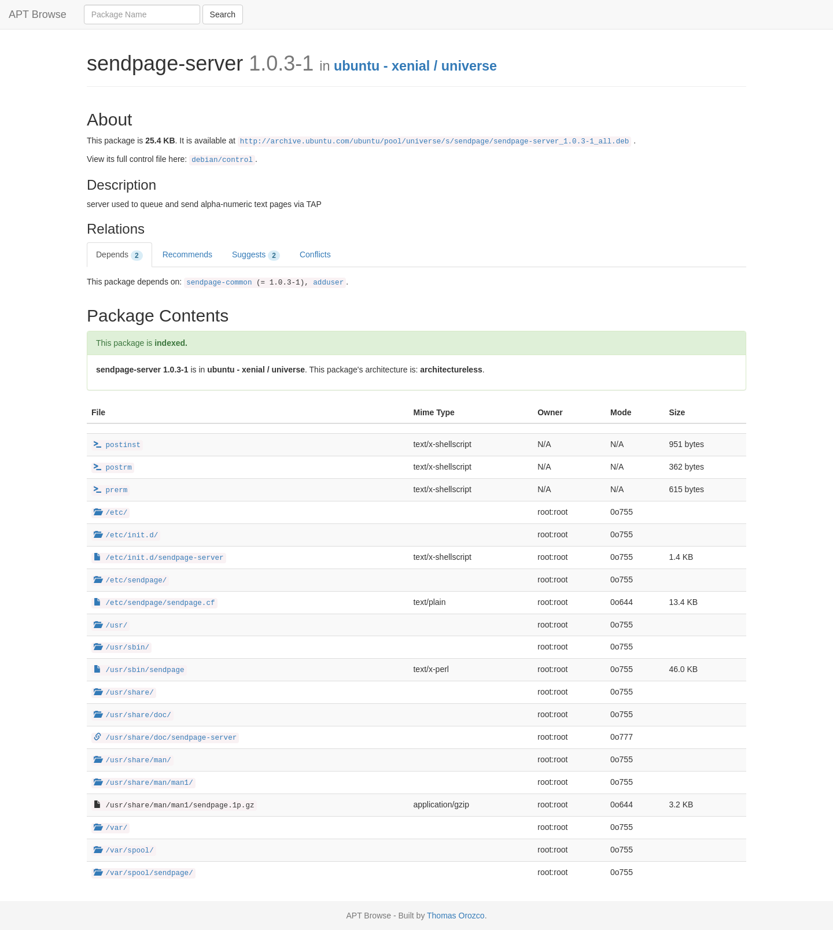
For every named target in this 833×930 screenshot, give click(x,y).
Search (222, 14)
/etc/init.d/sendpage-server (159, 558)
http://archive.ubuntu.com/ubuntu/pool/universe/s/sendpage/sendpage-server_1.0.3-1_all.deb (434, 142)
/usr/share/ (124, 693)
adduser (328, 283)
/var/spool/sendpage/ (143, 873)
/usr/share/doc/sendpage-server (165, 738)
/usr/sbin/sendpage (139, 670)
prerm (110, 490)
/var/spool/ (124, 851)
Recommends (187, 254)
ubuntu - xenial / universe (415, 65)
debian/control (222, 160)
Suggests (256, 255)
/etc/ (110, 513)
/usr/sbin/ (121, 648)
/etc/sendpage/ (130, 581)
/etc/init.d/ (126, 536)
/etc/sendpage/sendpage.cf (154, 603)
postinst (117, 445)
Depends (119, 255)
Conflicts (315, 254)
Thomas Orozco (456, 915)
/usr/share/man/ (132, 760)
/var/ (110, 828)
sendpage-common (219, 283)
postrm (113, 468)
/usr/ (110, 626)
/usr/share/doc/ (132, 715)
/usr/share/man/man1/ (143, 783)
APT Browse (38, 14)
